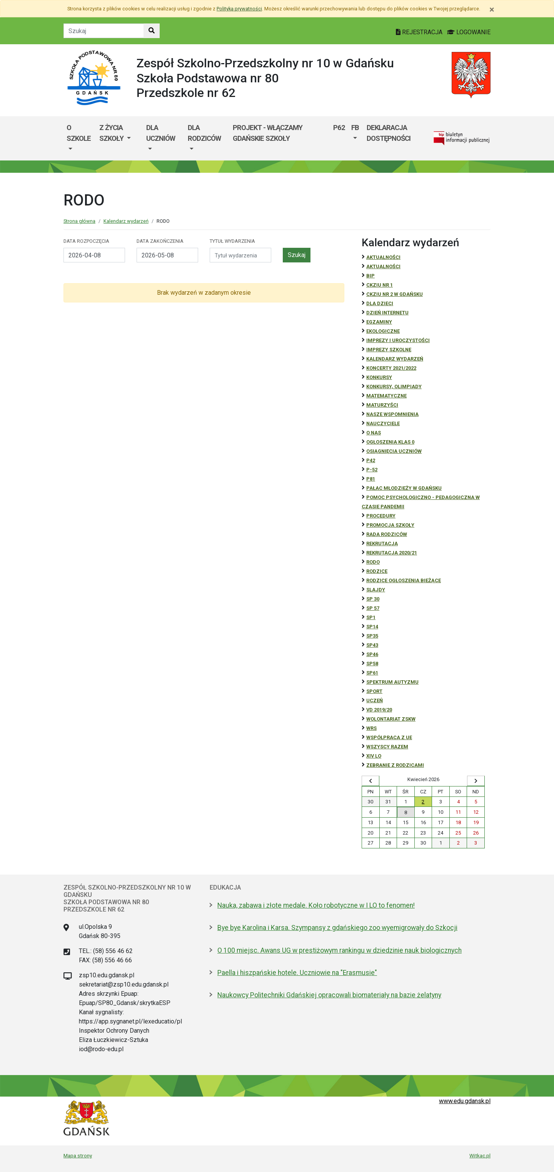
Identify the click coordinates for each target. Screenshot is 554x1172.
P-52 (371, 469)
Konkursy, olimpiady (394, 386)
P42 (370, 460)
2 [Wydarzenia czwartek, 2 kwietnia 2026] (423, 802)
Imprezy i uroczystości (398, 340)
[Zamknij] (491, 9)
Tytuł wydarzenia (232, 241)
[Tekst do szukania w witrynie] (103, 30)
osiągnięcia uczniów (394, 451)
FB (355, 128)
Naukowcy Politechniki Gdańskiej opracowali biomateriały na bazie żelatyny (329, 995)
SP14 (372, 626)
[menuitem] (79, 138)
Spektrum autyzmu (392, 682)
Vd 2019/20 (379, 710)
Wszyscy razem (387, 747)
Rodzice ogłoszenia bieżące (403, 580)
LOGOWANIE (469, 32)
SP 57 (372, 608)
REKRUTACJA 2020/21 (391, 553)
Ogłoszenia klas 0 (390, 442)
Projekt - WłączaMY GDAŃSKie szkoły (267, 133)
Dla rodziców (204, 133)
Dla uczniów (160, 133)
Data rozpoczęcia (86, 241)
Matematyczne (386, 396)
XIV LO (373, 756)
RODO (373, 562)
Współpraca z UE (389, 737)
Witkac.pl (480, 1155)
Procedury (380, 516)
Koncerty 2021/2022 (391, 368)
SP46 (372, 654)
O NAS (373, 433)
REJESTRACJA (420, 32)
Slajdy (375, 590)
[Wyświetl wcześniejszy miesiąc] (370, 781)
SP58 (372, 663)
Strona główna (79, 221)
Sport (374, 691)
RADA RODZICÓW (386, 534)
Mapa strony (77, 1155)
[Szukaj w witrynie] (152, 30)
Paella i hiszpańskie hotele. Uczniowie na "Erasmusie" (297, 973)
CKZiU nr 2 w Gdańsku (394, 294)
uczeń (374, 700)
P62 (339, 128)
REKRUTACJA (382, 543)
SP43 (372, 645)
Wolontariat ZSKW (391, 719)
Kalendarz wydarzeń (126, 221)
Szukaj (296, 255)
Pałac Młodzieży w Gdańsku (404, 488)
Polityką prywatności (239, 9)
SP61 (372, 673)
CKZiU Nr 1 (379, 285)
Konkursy (379, 377)
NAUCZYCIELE (383, 423)
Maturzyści (382, 405)
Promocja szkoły (390, 525)
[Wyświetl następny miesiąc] (476, 781)
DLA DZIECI (379, 303)
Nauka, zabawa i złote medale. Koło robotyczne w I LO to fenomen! (316, 905)
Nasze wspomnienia (392, 414)
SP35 (372, 636)
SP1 (370, 617)
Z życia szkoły (112, 133)
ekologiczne (383, 331)
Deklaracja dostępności (388, 133)
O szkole (79, 133)
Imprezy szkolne (388, 349)
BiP (370, 276)
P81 (370, 479)
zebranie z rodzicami (395, 765)
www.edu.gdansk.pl (465, 1101)
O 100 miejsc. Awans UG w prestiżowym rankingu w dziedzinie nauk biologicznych (339, 950)
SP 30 (372, 599)
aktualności (383, 266)
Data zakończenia (160, 241)
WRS (371, 728)
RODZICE (376, 571)
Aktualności (383, 257)
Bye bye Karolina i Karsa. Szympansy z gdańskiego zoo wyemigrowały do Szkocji (337, 928)
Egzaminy (379, 322)
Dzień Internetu (387, 313)
